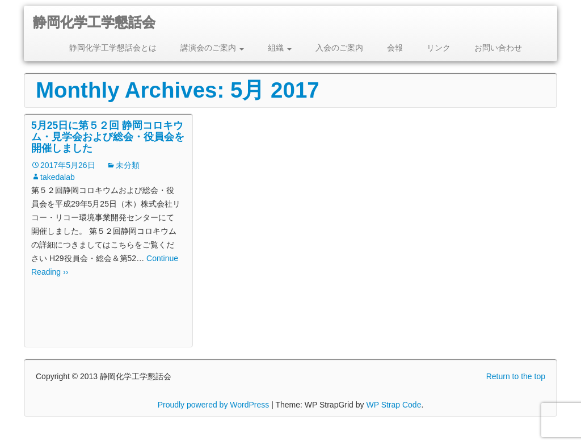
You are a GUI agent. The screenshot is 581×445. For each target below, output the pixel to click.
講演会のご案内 (212, 47)
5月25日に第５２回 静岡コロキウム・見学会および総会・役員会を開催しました (107, 137)
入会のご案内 (339, 47)
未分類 (128, 165)
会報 (395, 47)
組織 (280, 47)
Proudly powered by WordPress (214, 404)
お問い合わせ (498, 47)
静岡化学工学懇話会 (94, 22)
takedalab (57, 177)
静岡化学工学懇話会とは (113, 47)
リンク (439, 47)
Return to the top (515, 376)
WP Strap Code (393, 404)
